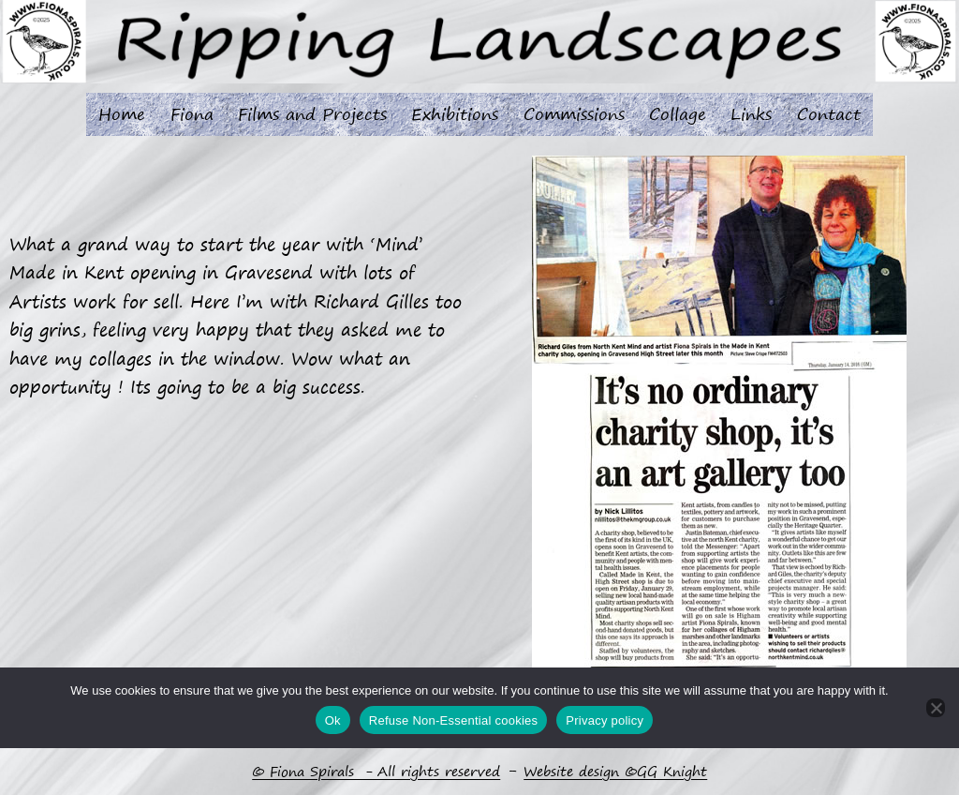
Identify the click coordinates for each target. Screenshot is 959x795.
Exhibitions (454, 113)
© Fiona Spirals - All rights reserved (376, 771)
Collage (677, 113)
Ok (333, 720)
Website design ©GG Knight (615, 771)
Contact (829, 113)
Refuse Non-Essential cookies (453, 720)
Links (751, 113)
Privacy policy (604, 720)
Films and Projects (312, 113)
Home (121, 113)
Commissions (574, 113)
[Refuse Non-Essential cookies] (935, 708)
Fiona (192, 113)
